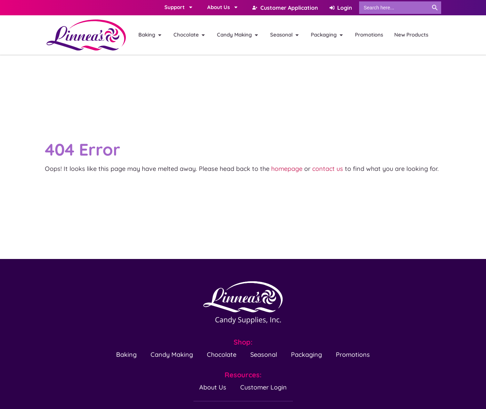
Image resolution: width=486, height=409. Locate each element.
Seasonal (263, 354)
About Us (212, 387)
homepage (286, 169)
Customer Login (263, 387)
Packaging (306, 354)
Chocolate (221, 354)
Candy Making (172, 354)
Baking (126, 354)
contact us (327, 169)
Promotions (353, 354)
